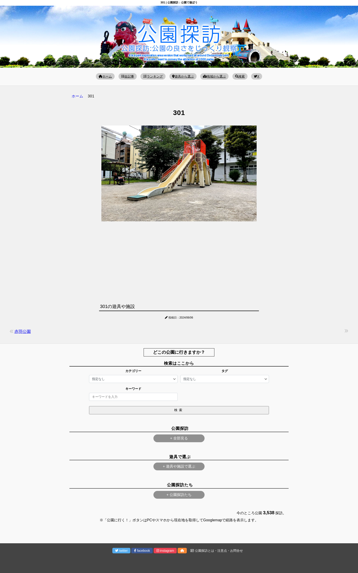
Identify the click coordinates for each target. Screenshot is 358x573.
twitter (121, 550)
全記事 (127, 76)
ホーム (105, 76)
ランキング (153, 76)
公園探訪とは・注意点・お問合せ (216, 550)
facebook (142, 550)
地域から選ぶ (214, 76)
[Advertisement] (179, 261)
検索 (240, 76)
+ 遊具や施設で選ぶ (179, 466)
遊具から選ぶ (183, 76)
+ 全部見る (179, 438)
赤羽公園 (22, 331)
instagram (165, 550)
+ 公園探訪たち (179, 495)
